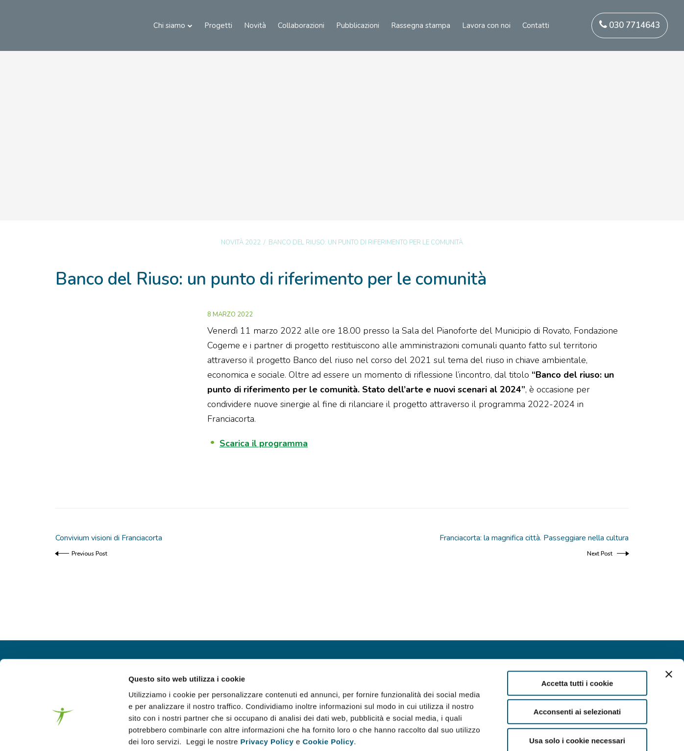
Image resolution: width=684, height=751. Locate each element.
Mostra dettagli (520, 731)
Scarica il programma (264, 443)
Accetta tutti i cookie (577, 631)
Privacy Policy (267, 689)
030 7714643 (629, 25)
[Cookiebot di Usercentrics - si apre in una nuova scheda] (63, 732)
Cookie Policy (328, 689)
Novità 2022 (241, 242)
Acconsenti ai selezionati (577, 660)
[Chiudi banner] (668, 622)
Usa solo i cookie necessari (577, 688)
